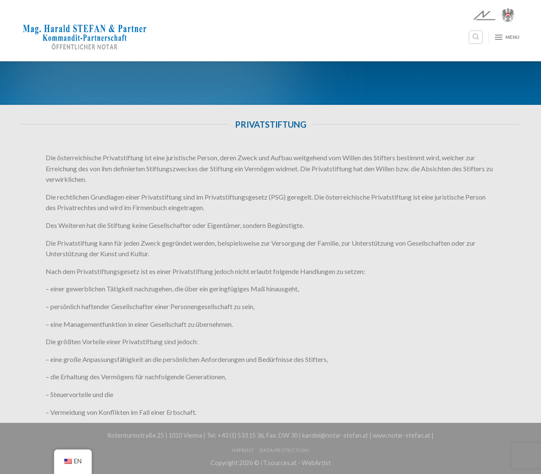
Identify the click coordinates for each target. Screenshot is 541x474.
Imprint (243, 450)
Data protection (284, 450)
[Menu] (507, 37)
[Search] (476, 37)
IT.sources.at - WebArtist (296, 462)
